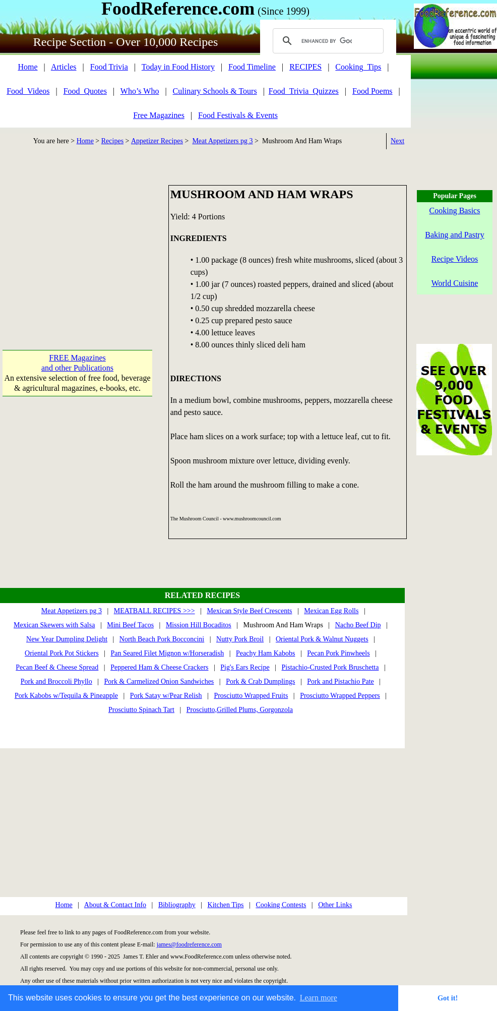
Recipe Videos (454, 259)
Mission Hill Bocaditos (198, 625)
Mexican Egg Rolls (331, 611)
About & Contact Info (115, 905)
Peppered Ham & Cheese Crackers (159, 667)
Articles (64, 67)
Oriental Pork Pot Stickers (62, 653)
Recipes (112, 141)
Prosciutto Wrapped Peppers (340, 695)
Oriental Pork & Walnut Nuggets (322, 639)
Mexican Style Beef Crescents (249, 611)
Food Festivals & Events (238, 115)
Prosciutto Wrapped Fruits (251, 695)
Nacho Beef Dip (358, 625)
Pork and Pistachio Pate (340, 681)
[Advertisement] (77, 248)
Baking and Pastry (454, 234)
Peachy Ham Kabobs (265, 653)
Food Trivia (109, 67)
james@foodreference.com (189, 944)
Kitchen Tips (226, 905)
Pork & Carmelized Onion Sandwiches (159, 681)
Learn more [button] (318, 997)
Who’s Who (139, 91)
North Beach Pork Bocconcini (161, 639)
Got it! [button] (448, 998)
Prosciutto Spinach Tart (141, 709)
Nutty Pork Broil (240, 639)
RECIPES (305, 67)
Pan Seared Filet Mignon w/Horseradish (167, 653)
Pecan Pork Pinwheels (338, 653)
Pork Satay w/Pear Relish (166, 695)
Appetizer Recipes (157, 141)
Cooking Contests (281, 905)
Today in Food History (178, 67)
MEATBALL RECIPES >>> (154, 611)
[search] (326, 41)
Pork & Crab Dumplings (260, 681)
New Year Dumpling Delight (66, 639)
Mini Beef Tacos (130, 625)
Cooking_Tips (358, 67)
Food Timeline (252, 67)
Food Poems (372, 91)
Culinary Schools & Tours (215, 91)
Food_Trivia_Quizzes (304, 91)
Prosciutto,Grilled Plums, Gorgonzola (240, 709)
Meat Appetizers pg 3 (222, 141)
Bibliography (177, 905)
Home (27, 67)
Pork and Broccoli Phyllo (56, 681)
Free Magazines (158, 115)
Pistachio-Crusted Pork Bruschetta (330, 667)
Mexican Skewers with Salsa (54, 625)
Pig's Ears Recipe (244, 667)
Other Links (335, 905)
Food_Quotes (85, 91)
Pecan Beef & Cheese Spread (57, 667)
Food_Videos (28, 91)
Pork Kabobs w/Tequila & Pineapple (66, 695)
